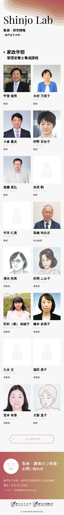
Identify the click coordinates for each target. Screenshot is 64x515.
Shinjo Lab (32, 25)
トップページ (26, 439)
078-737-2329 (19, 485)
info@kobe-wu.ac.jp (25, 490)
